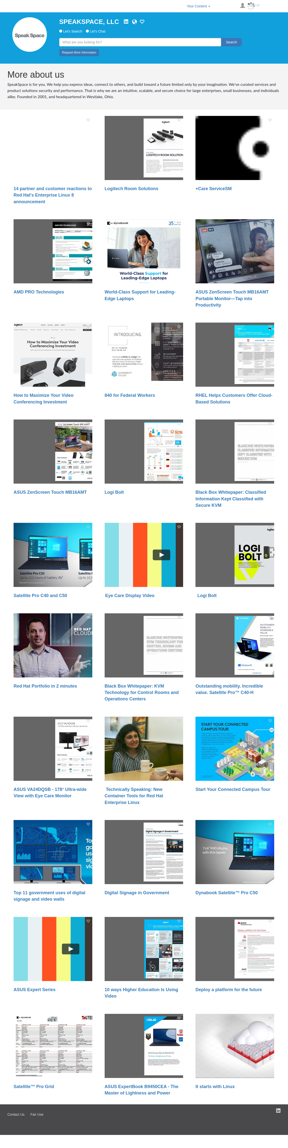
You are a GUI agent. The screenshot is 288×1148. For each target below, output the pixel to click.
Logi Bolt (114, 492)
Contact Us (15, 1114)
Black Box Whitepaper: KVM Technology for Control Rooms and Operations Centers (142, 693)
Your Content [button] (198, 6)
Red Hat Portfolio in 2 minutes (45, 686)
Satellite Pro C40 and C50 (40, 595)
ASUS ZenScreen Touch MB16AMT (50, 492)
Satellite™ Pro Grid (34, 1086)
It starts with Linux (215, 1086)
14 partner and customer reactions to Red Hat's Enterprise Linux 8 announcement (53, 195)
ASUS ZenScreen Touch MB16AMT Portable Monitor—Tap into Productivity (232, 299)
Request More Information (79, 52)
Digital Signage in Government (137, 892)
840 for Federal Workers (130, 395)
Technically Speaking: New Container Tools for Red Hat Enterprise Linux (134, 796)
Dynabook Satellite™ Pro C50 (226, 892)
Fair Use (36, 1114)
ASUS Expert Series (35, 989)
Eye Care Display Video (129, 595)
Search (231, 42)
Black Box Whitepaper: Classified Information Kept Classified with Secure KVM (230, 499)
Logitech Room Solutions (131, 188)
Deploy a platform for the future (228, 989)
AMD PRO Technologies (39, 292)
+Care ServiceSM (213, 188)
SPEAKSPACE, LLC (89, 21)
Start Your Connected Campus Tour (232, 789)
